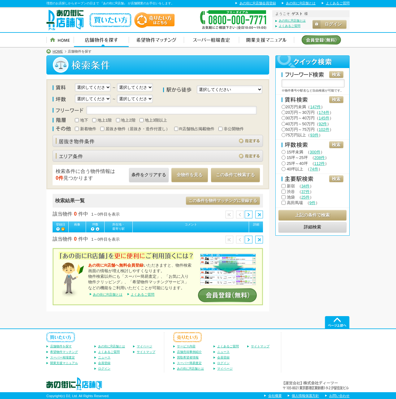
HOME (58, 51)
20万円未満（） (303, 107)
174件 (324, 112)
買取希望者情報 (188, 357)
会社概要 (275, 395)
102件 (324, 129)
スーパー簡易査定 (189, 363)
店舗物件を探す (61, 346)
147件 (315, 107)
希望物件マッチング (64, 352)
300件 (315, 152)
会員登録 (104, 363)
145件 (324, 118)
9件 (312, 202)
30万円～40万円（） (308, 118)
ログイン (104, 368)
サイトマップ (146, 352)
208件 (319, 157)
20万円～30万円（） (308, 112)
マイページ (144, 346)
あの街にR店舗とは (301, 3)
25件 (305, 197)
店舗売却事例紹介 (189, 352)
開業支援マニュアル (64, 363)
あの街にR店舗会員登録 (257, 3)
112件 (319, 163)
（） (303, 152)
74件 (314, 169)
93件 (314, 135)
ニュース (104, 357)
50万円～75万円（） (308, 129)
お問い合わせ (339, 395)
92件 (323, 124)
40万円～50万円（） (306, 124)
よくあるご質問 (338, 3)
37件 (305, 191)
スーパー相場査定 (62, 357)
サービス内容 (186, 346)
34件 (305, 186)
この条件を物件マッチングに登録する (223, 200)
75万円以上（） (302, 135)
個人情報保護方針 (305, 395)
